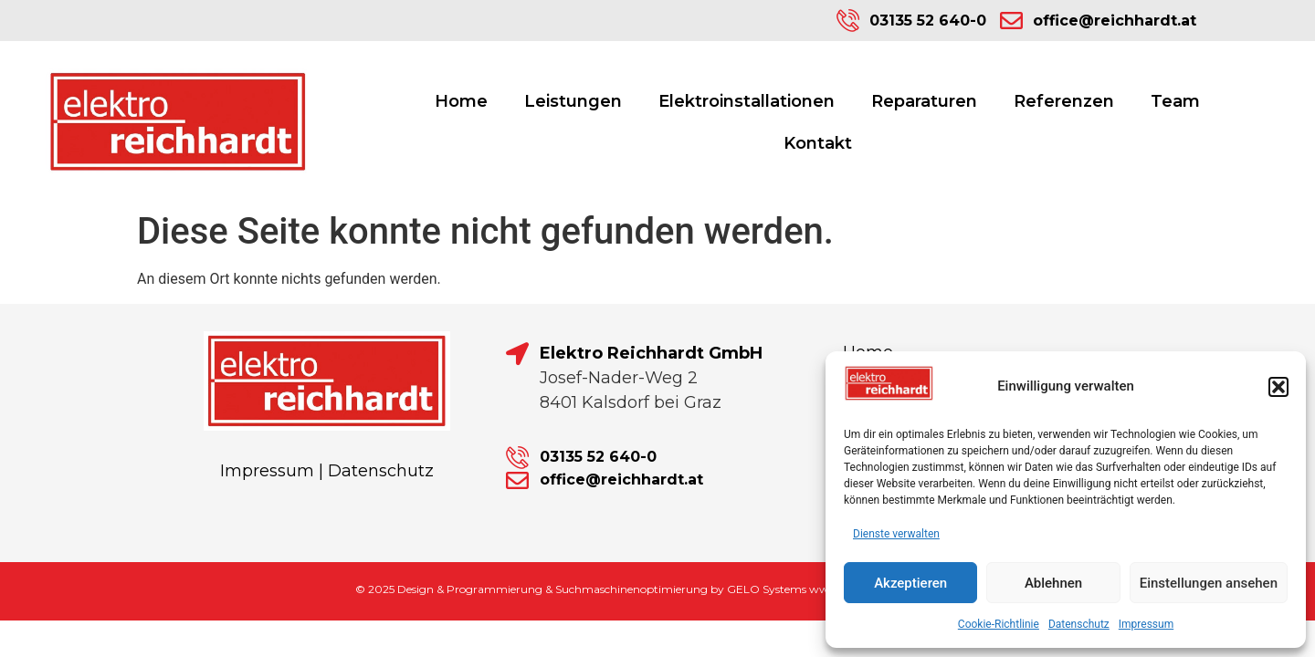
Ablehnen (1053, 583)
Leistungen (573, 101)
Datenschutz (1079, 624)
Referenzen (1064, 101)
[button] (1278, 387)
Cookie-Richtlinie (998, 624)
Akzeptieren (910, 583)
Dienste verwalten (896, 533)
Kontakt (818, 143)
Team (1175, 101)
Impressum (1146, 624)
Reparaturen (924, 101)
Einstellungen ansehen (1209, 583)
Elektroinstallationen (746, 101)
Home (461, 101)
